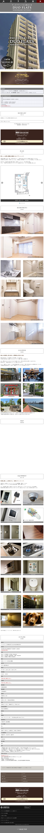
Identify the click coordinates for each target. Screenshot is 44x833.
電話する (25, 1)
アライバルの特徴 (4, 813)
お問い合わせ (25, 781)
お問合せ (33, 1)
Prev (2, 183)
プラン (24, 773)
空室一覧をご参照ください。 (6, 678)
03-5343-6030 (18, 796)
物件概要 (24, 778)
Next (42, 183)
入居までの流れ (4, 815)
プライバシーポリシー (5, 820)
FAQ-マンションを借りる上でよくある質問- (9, 817)
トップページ (3, 773)
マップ (18, 1)
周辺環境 (24, 776)
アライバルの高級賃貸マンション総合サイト (9, 810)
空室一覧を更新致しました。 (6, 105)
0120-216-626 (23, 132)
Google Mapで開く (4, 650)
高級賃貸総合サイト (4, 781)
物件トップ (3, 1)
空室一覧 (11, 1)
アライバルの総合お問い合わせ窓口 (7, 822)
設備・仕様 (3, 778)
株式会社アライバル (4, 755)
